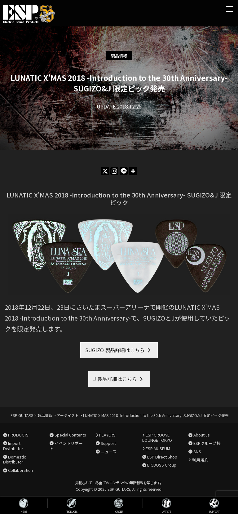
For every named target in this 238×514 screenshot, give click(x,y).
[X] (105, 171)
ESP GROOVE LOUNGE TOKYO (157, 437)
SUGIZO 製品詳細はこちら (115, 350)
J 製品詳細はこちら (115, 379)
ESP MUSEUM (158, 448)
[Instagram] (114, 171)
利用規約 (200, 460)
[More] (133, 171)
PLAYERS (107, 435)
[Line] (124, 171)
